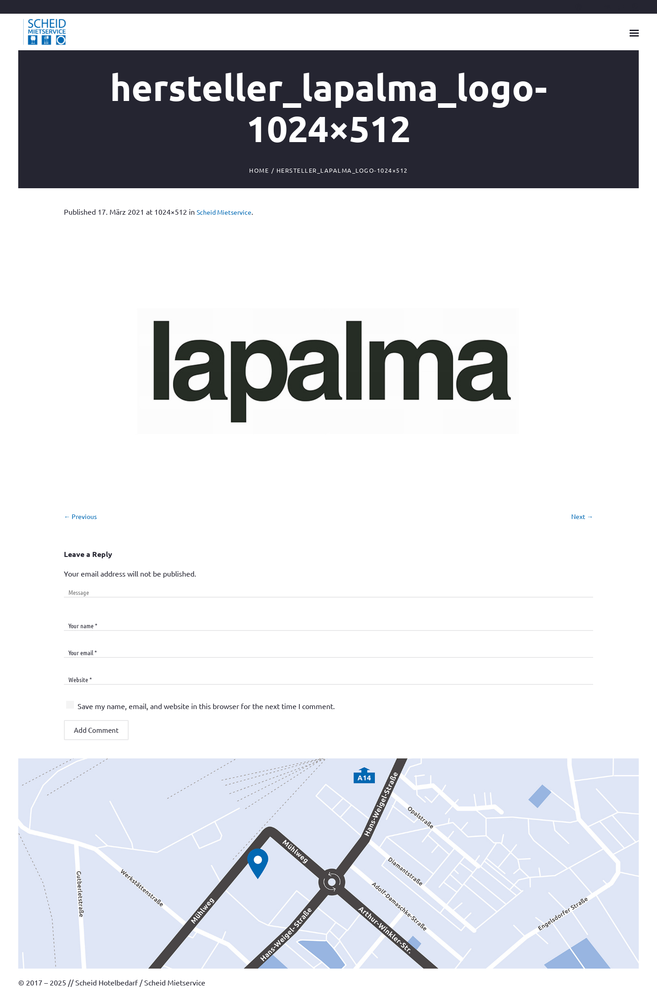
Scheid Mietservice (224, 212)
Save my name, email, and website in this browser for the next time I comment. (206, 705)
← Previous (80, 516)
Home (259, 170)
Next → (582, 516)
